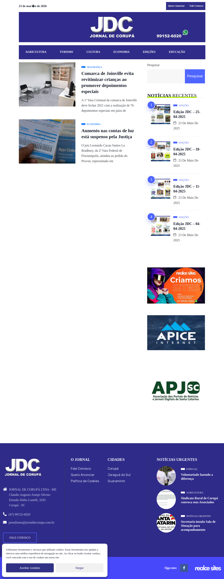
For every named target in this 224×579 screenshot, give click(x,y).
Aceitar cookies (30, 568)
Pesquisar (153, 65)
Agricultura (36, 51)
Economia (122, 51)
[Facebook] (184, 568)
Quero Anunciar (176, 5)
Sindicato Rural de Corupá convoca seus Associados (199, 500)
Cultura (93, 51)
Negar (80, 568)
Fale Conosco (196, 5)
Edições (149, 51)
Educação (177, 51)
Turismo (66, 51)
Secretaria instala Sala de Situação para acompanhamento (198, 525)
